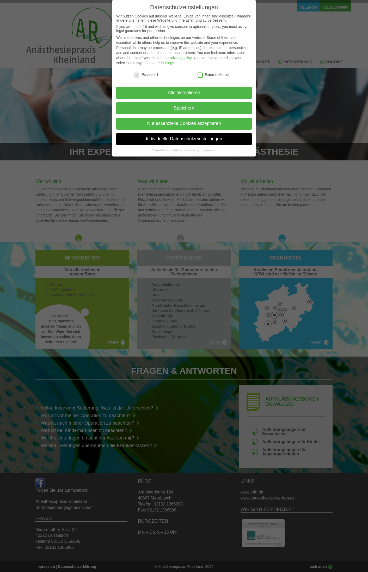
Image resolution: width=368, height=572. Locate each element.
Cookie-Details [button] (161, 145)
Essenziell (146, 70)
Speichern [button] (184, 103)
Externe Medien (214, 70)
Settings (167, 58)
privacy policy (180, 53)
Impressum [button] (209, 145)
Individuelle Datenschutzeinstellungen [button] (184, 134)
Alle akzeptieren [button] (184, 88)
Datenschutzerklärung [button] (186, 145)
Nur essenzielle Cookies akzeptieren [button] (184, 118)
